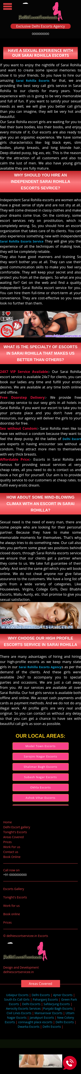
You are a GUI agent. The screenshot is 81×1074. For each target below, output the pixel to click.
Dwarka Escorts (29, 1027)
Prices (7, 842)
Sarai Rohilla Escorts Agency (40, 667)
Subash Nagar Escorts (40, 777)
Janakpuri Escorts (42, 1017)
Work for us (11, 906)
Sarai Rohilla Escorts (32, 81)
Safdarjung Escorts (57, 1004)
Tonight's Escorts (15, 832)
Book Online (12, 857)
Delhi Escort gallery (16, 827)
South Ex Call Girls (17, 999)
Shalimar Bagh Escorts (40, 767)
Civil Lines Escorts (18, 1013)
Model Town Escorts (40, 746)
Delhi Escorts (41, 995)
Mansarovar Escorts (48, 1013)
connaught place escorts (35, 1022)
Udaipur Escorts (17, 995)
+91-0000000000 (15, 875)
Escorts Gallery (13, 889)
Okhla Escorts (40, 787)
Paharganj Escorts (45, 999)
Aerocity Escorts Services (23, 1008)
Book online (11, 914)
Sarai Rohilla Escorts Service (21, 241)
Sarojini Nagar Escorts (40, 756)
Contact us (10, 852)
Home (7, 822)
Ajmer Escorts (63, 995)
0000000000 (40, 34)
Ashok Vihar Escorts (41, 798)
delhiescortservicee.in (18, 972)
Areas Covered (13, 837)
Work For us (11, 847)
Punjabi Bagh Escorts (58, 1008)
